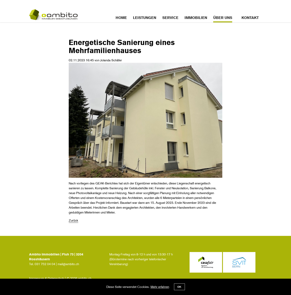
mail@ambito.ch (68, 264)
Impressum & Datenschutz (46, 278)
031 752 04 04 (45, 264)
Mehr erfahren (160, 287)
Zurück (73, 220)
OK (179, 286)
